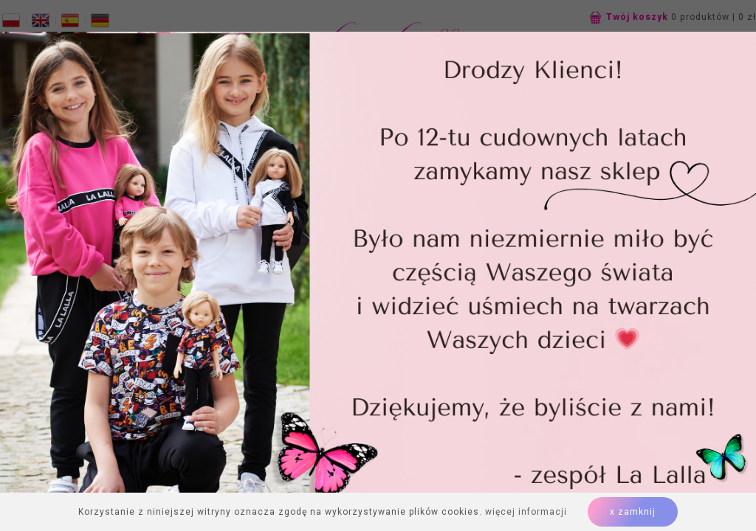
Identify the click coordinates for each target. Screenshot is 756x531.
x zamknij (633, 512)
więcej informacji (526, 512)
